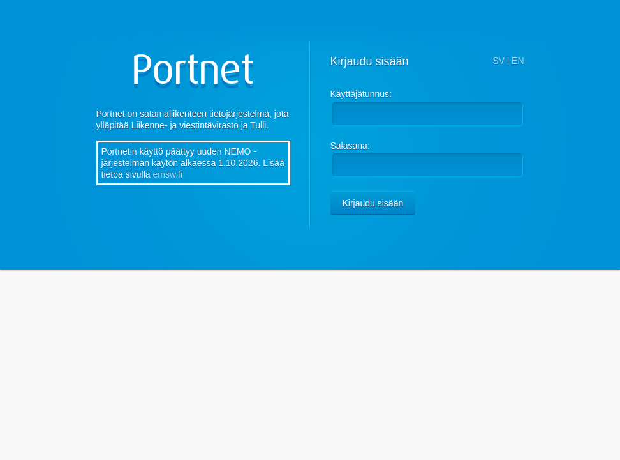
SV (498, 61)
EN (518, 61)
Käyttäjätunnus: (361, 94)
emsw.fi (167, 174)
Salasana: (350, 146)
